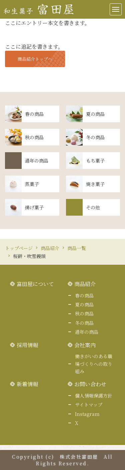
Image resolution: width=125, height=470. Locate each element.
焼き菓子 (95, 184)
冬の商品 (95, 137)
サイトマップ (88, 404)
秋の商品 (34, 137)
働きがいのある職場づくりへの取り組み (93, 364)
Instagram (87, 414)
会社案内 (85, 345)
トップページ (19, 248)
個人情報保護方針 (93, 395)
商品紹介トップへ (35, 59)
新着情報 (27, 384)
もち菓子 (95, 160)
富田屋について (35, 284)
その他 (93, 207)
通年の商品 (36, 160)
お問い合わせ (90, 384)
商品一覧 (76, 248)
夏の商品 (95, 113)
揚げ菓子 (34, 207)
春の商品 (34, 113)
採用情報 (27, 345)
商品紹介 (50, 248)
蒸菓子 (32, 184)
